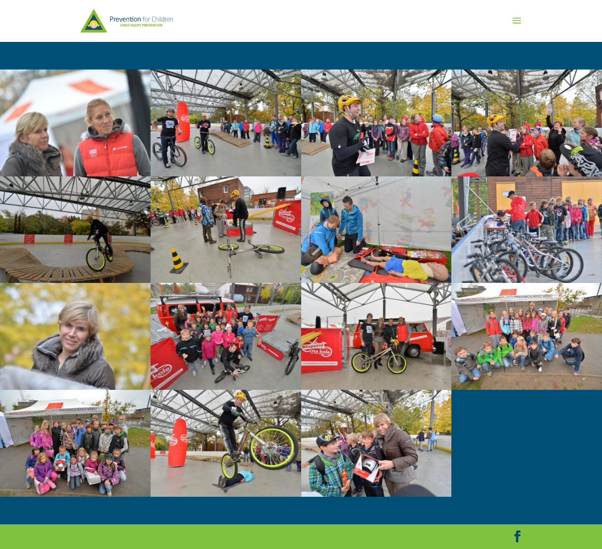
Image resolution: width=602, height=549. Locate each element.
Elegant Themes (121, 536)
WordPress (178, 536)
